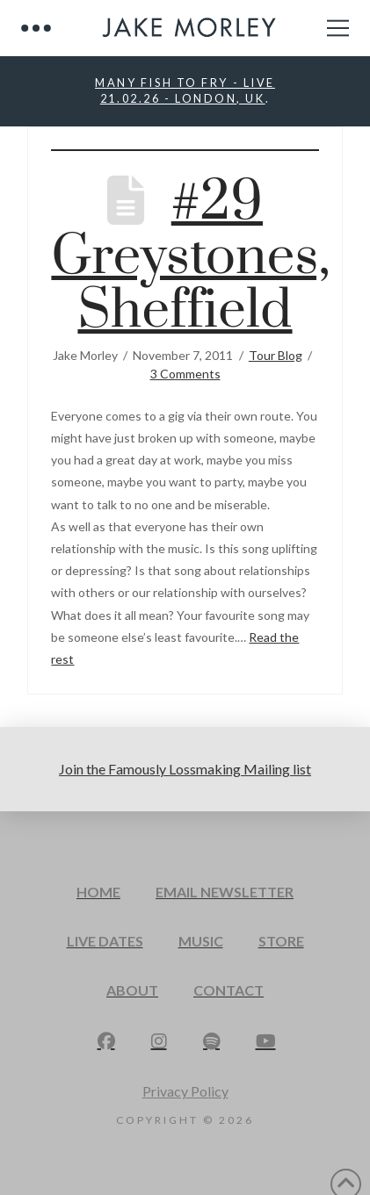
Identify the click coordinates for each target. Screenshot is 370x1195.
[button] (36, 28)
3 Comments (185, 373)
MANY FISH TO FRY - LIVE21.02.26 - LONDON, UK (185, 90)
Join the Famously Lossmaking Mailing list (185, 768)
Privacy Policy (185, 1091)
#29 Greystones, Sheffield (190, 256)
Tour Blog (275, 355)
